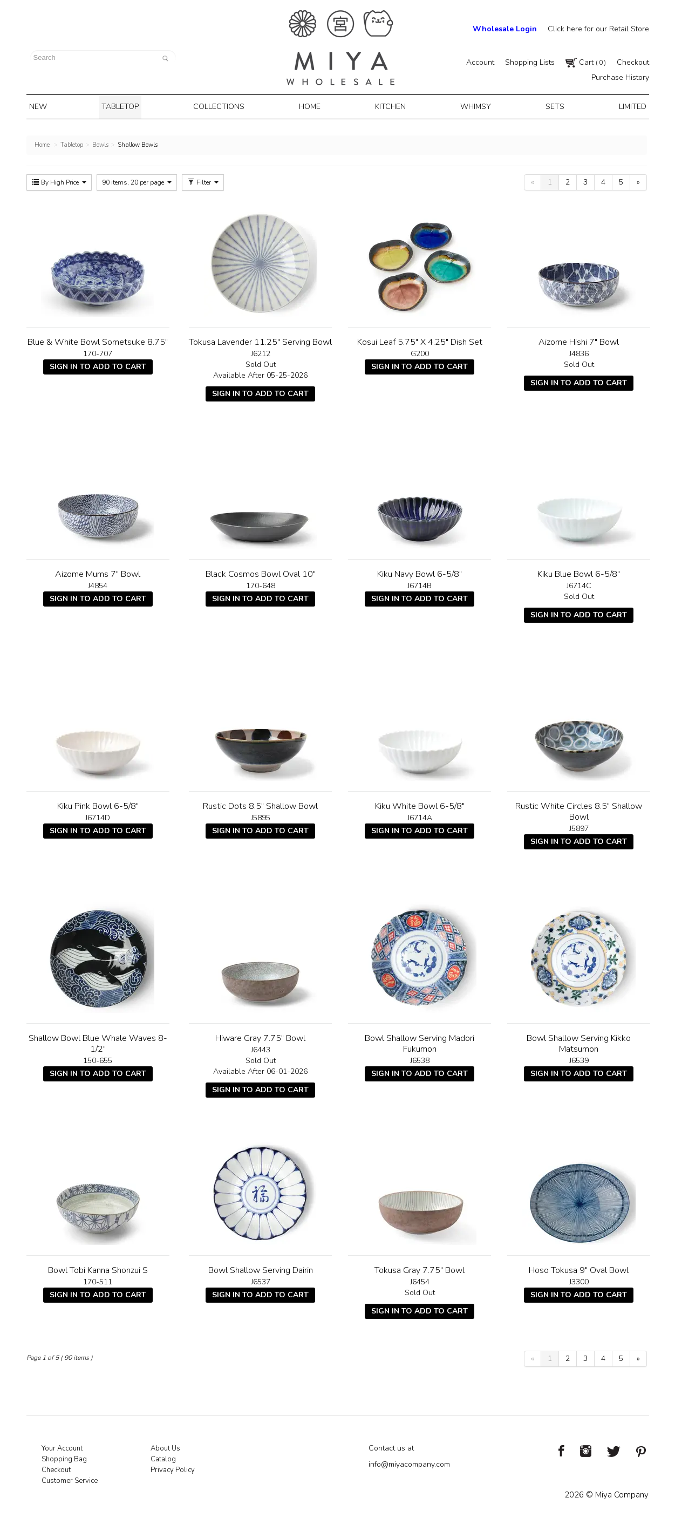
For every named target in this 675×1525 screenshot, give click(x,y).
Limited (623, 105)
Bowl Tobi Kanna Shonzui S (98, 1268)
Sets (549, 105)
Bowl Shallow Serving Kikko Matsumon (579, 1041)
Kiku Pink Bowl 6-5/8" (98, 804)
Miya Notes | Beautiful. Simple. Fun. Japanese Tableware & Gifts (340, 47)
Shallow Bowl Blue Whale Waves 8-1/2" (98, 1041)
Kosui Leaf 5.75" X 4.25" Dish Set (419, 340)
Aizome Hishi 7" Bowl (578, 340)
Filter (203, 180)
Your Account (62, 1446)
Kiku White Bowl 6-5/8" (420, 804)
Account (480, 62)
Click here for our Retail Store (598, 29)
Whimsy (471, 105)
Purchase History (620, 77)
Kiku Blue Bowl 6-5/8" (578, 572)
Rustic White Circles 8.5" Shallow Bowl (578, 809)
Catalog (163, 1457)
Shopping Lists (530, 62)
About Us (165, 1446)
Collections (223, 105)
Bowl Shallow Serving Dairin (260, 1268)
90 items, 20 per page (137, 180)
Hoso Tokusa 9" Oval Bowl (579, 1268)
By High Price (59, 180)
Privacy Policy (173, 1468)
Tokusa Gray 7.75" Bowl (419, 1268)
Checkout (633, 62)
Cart (585, 62)
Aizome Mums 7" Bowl (97, 572)
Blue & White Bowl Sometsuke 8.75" (98, 340)
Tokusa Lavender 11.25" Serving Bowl (260, 340)
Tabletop (125, 105)
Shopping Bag (64, 1457)
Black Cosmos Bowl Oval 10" (261, 572)
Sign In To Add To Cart (98, 364)
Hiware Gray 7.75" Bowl (260, 1036)
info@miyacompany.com (409, 1462)
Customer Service (70, 1478)
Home (311, 105)
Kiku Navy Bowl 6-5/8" (419, 572)
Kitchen (389, 105)
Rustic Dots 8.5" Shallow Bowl (260, 804)
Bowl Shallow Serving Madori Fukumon (419, 1041)
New (46, 105)
